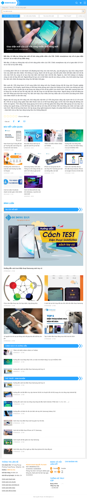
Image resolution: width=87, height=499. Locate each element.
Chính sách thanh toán (8, 479)
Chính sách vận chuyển (9, 482)
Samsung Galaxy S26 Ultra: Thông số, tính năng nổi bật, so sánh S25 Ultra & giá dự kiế (33, 169)
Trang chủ (5, 7)
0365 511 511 (11, 470)
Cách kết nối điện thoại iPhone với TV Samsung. (27, 430)
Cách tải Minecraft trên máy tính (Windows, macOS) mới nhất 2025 (32, 192)
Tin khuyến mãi (48, 16)
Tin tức (12, 7)
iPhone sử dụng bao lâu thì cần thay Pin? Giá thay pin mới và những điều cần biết (53, 169)
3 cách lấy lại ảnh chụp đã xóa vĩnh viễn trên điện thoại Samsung (63, 303)
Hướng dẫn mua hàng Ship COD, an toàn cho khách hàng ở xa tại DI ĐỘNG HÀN (74, 145)
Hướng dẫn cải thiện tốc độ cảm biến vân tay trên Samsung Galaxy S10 (34, 411)
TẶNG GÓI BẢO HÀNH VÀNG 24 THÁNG (53, 144)
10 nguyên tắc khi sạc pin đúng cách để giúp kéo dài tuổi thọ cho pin (23, 337)
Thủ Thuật (67, 16)
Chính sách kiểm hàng (8, 487)
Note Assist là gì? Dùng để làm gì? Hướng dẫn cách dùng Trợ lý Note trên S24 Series (13, 145)
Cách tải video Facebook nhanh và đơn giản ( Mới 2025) (13, 191)
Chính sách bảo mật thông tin (10, 485)
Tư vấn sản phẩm (30, 16)
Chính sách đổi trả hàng (9, 490)
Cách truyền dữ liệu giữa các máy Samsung (26, 440)
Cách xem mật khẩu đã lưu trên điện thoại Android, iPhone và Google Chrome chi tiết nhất (74, 169)
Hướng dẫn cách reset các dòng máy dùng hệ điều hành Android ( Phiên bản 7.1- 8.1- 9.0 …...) (41, 402)
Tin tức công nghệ (20, 7)
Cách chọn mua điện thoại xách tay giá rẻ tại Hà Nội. (28, 421)
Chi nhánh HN (71, 462)
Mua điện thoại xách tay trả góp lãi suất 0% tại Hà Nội (32, 144)
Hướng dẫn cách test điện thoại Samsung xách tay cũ (23, 268)
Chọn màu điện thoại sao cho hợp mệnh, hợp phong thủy (20, 303)
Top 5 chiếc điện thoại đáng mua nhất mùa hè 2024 (59, 336)
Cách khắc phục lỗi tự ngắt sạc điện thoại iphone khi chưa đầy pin (32, 449)
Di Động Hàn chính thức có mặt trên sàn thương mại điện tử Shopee (12, 169)
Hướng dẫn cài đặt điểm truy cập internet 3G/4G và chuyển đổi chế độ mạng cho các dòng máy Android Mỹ (44, 392)
